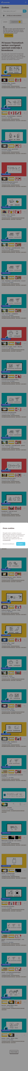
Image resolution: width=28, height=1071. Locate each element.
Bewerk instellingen (8, 543)
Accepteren (20, 543)
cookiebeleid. (7, 540)
